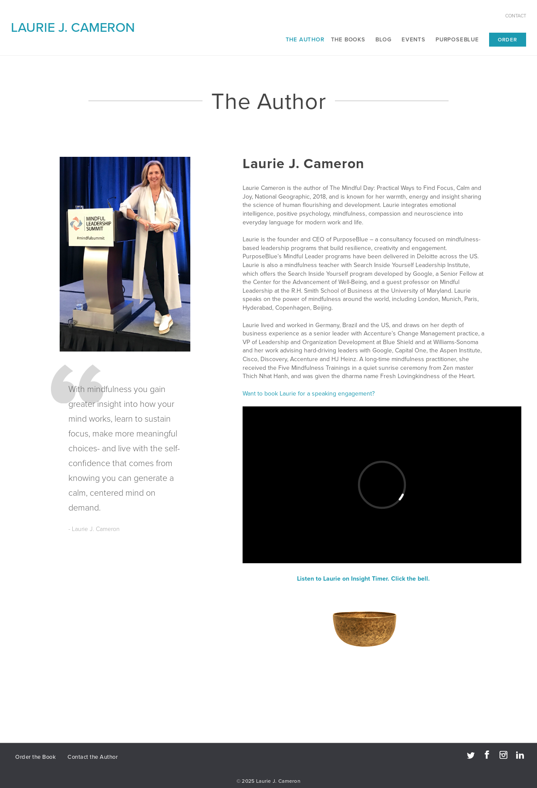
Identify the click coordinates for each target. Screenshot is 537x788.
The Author (305, 40)
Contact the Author (93, 757)
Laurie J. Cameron (73, 27)
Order (507, 40)
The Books (348, 40)
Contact (515, 16)
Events (414, 40)
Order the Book (35, 757)
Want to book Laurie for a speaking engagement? (309, 393)
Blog (383, 40)
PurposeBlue (457, 40)
